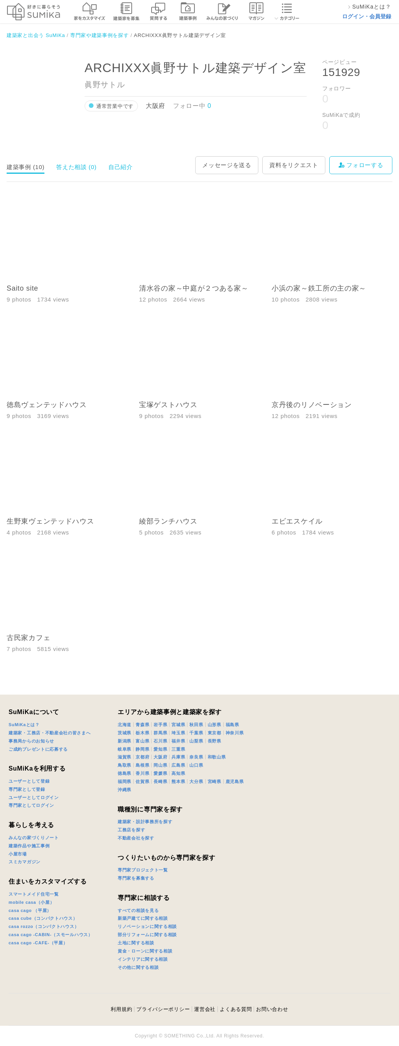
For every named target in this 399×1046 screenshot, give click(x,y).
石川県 (160, 741)
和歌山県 (217, 757)
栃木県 (142, 732)
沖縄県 (124, 789)
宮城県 (178, 724)
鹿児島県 (235, 781)
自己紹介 (120, 167)
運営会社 (204, 1009)
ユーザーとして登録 (29, 781)
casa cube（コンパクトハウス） (43, 918)
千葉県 (196, 732)
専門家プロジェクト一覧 (143, 870)
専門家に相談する (144, 897)
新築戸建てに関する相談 (143, 918)
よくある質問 (236, 1009)
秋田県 (196, 724)
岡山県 (160, 765)
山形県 (214, 724)
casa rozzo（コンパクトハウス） (44, 926)
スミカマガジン (25, 861)
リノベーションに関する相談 (147, 926)
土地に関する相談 (136, 942)
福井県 (178, 741)
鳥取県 (124, 765)
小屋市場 (18, 854)
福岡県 (124, 781)
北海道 (124, 724)
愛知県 (160, 749)
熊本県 (178, 781)
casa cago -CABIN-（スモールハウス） (51, 934)
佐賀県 (142, 781)
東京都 (214, 732)
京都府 (142, 757)
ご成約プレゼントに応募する (38, 749)
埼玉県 (178, 732)
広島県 (178, 765)
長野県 (214, 741)
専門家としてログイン (31, 805)
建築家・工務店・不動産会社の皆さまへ (50, 732)
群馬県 (160, 732)
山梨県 (196, 741)
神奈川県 (235, 732)
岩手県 (160, 724)
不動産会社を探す (136, 838)
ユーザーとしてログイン (34, 797)
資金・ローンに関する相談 (145, 951)
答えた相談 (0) (76, 167)
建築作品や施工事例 (29, 845)
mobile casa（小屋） (31, 902)
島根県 (142, 765)
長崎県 (160, 781)
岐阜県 (124, 749)
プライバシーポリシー (163, 1009)
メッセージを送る (226, 165)
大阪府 (160, 757)
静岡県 (142, 749)
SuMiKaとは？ (24, 724)
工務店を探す (131, 829)
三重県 (178, 749)
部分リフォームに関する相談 (147, 934)
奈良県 (196, 757)
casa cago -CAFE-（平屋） (38, 942)
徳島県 (124, 773)
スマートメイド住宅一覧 (34, 894)
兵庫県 (178, 757)
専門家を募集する (136, 878)
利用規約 (121, 1009)
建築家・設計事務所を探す (145, 821)
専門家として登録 (27, 789)
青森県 (142, 724)
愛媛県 (160, 773)
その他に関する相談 (138, 967)
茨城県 (124, 732)
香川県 (142, 773)
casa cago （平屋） (30, 910)
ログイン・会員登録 (366, 16)
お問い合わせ (272, 1009)
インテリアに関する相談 (143, 959)
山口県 (196, 765)
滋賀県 (124, 757)
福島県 (232, 724)
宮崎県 (214, 781)
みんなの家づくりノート (34, 837)
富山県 (142, 741)
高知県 (178, 773)
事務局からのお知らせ (31, 741)
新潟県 (124, 741)
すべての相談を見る (138, 910)
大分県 (196, 781)
